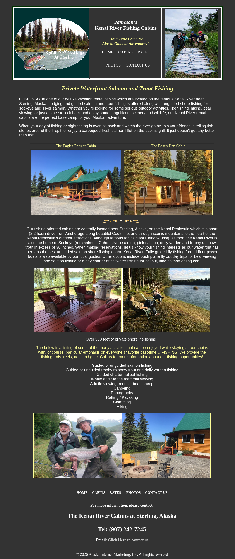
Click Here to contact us (128, 540)
